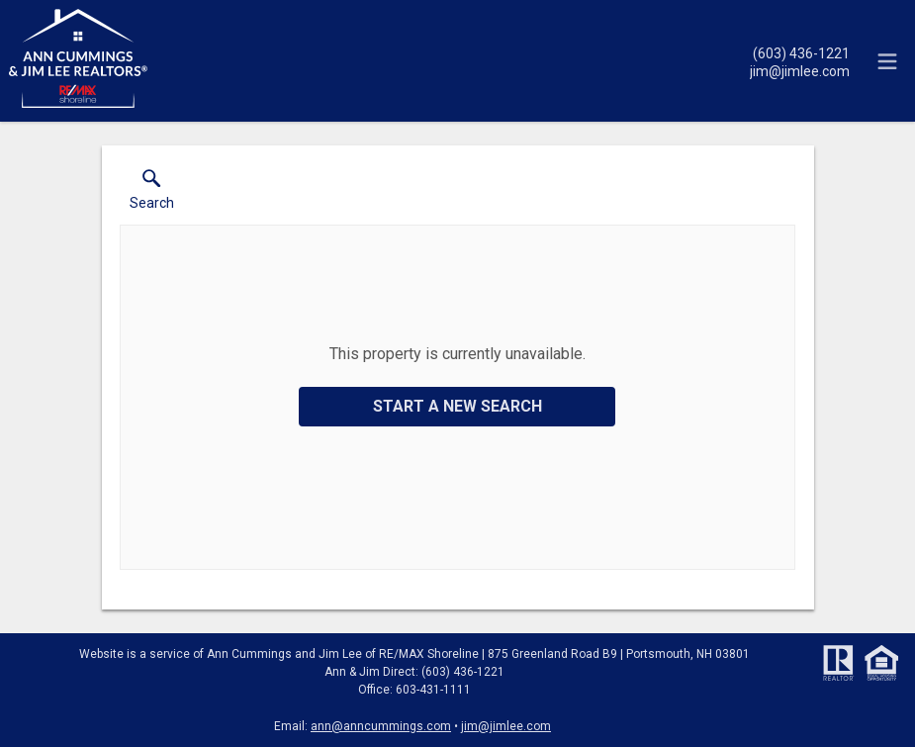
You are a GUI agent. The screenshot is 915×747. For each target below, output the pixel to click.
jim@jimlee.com (506, 726)
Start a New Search (457, 406)
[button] (152, 194)
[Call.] (800, 52)
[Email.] (800, 70)
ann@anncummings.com (381, 726)
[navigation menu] (887, 61)
